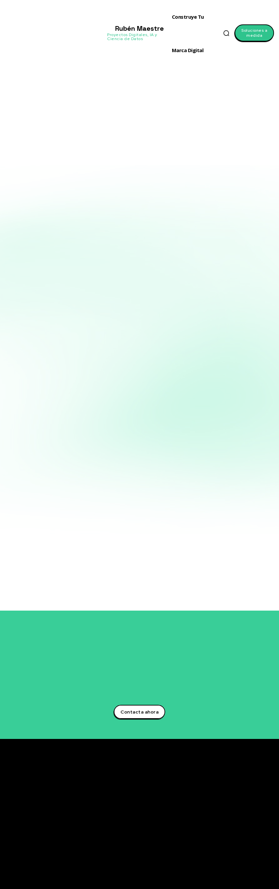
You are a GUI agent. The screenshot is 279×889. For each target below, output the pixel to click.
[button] (226, 33)
